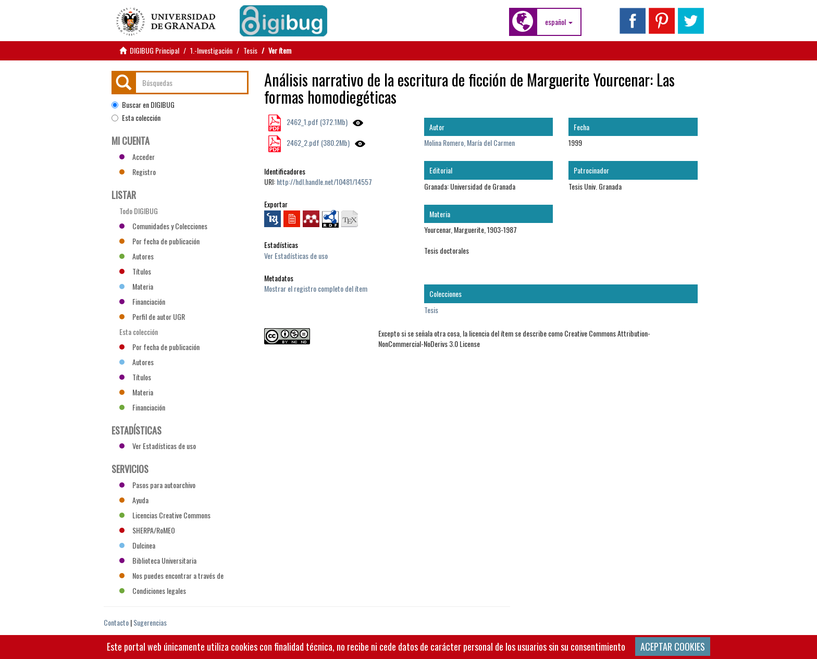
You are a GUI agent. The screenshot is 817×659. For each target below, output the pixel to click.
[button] (558, 22)
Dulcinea (137, 545)
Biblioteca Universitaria (157, 560)
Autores (136, 256)
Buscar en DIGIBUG (143, 105)
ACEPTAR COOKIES (672, 646)
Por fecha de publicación (159, 240)
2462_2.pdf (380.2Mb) (317, 142)
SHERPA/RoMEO (147, 530)
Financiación (142, 301)
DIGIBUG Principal (154, 50)
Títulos (135, 271)
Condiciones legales (152, 590)
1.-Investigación (211, 50)
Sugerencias (150, 622)
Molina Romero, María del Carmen (469, 142)
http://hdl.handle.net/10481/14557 (324, 181)
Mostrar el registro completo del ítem (315, 288)
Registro (137, 171)
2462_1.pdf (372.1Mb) (316, 121)
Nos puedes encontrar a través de (171, 575)
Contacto (116, 622)
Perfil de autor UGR (152, 316)
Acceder (137, 156)
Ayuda (133, 499)
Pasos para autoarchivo (157, 484)
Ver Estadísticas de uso (296, 255)
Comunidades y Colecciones (163, 225)
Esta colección (136, 118)
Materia (136, 286)
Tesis (250, 50)
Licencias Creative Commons (165, 514)
